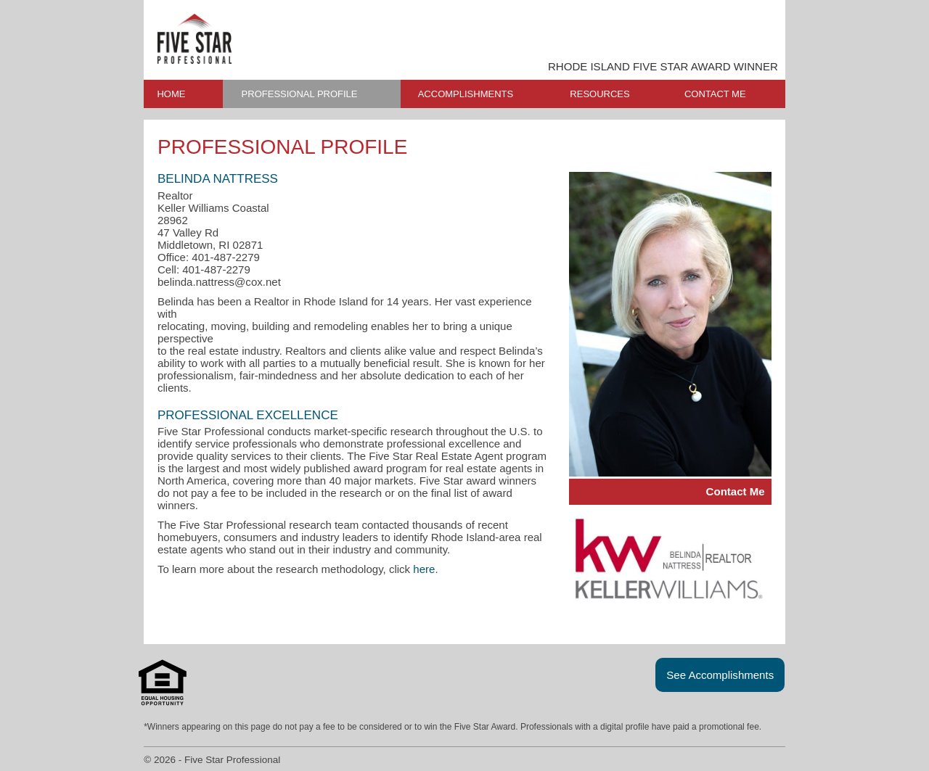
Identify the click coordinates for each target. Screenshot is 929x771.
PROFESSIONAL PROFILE (300, 93)
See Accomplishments (720, 675)
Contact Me (735, 491)
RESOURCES (599, 93)
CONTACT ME (715, 93)
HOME (171, 93)
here (424, 569)
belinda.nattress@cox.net (219, 282)
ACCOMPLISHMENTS (465, 93)
